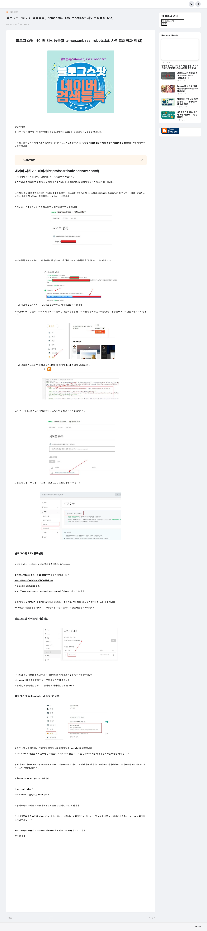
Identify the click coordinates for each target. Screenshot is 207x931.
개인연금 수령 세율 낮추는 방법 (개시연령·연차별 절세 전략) (187, 101)
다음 (10, 917)
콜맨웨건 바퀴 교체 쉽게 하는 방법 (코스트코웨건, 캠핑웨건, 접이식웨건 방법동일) (179, 66)
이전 (151, 917)
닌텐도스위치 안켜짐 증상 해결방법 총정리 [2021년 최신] (187, 75)
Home (198, 926)
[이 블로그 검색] (172, 20)
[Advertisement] (81, 878)
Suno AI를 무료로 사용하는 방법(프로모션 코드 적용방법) (187, 88)
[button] (191, 4)
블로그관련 (14, 12)
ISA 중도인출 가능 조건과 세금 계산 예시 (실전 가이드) (187, 114)
